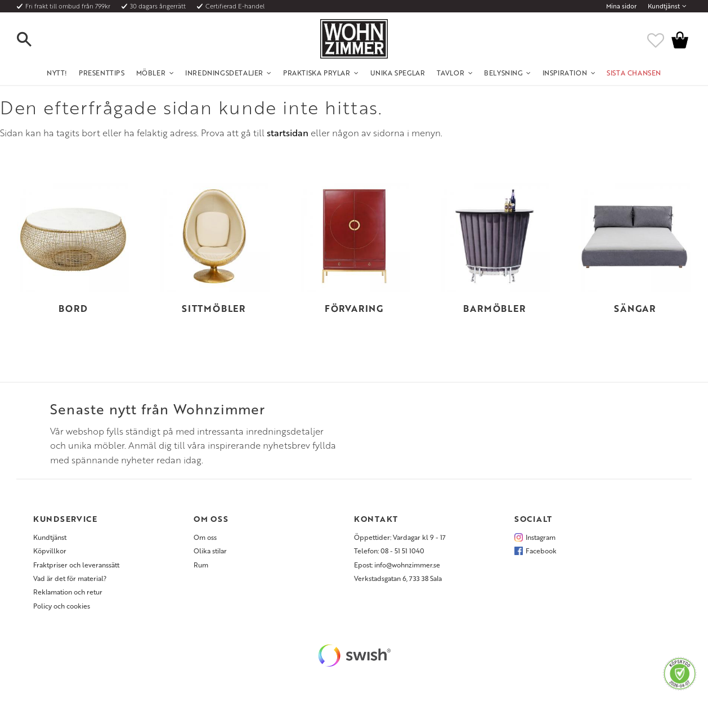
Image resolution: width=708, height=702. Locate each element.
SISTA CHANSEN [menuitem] (634, 73)
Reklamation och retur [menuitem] (67, 592)
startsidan (287, 133)
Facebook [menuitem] (541, 551)
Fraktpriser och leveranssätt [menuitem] (76, 565)
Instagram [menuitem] (540, 537)
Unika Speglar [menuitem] (397, 73)
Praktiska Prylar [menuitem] (317, 73)
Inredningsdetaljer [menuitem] (224, 73)
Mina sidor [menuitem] (621, 6)
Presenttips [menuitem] (102, 73)
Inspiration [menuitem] (565, 73)
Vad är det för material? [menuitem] (69, 578)
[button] (34, 40)
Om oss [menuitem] (205, 537)
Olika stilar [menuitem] (210, 551)
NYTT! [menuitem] (57, 73)
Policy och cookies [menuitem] (61, 606)
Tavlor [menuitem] (451, 73)
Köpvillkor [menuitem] (49, 551)
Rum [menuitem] (201, 565)
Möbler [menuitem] (151, 73)
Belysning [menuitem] (503, 73)
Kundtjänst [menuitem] (664, 6)
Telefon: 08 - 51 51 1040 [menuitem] (389, 551)
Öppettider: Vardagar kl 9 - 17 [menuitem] (400, 537)
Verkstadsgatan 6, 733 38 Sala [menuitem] (398, 578)
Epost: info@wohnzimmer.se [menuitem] (397, 565)
